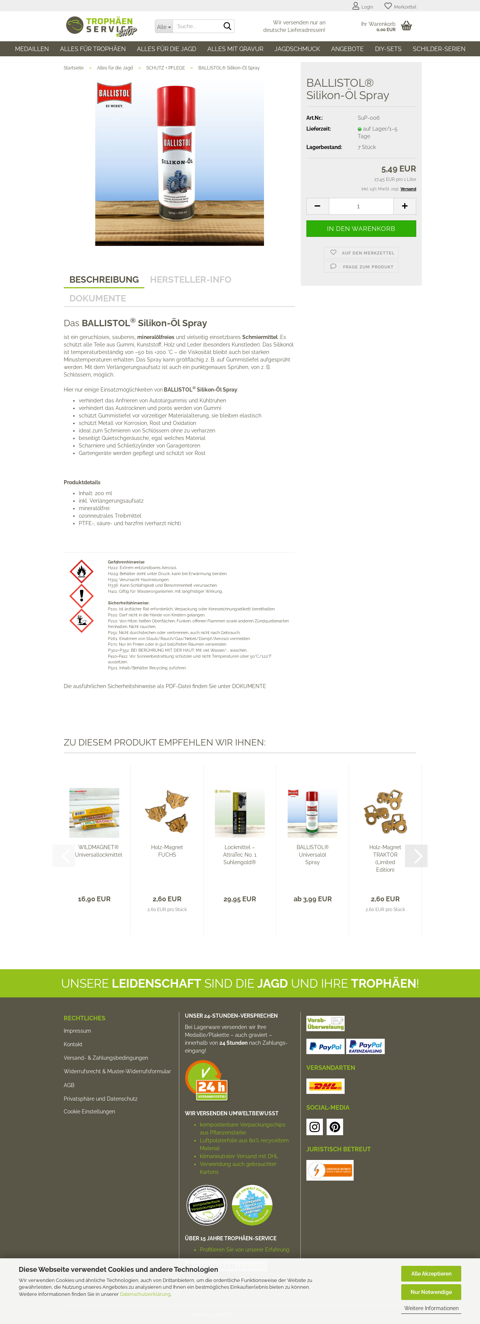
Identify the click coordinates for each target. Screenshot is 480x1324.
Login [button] (362, 6)
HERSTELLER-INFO (190, 279)
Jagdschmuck (297, 49)
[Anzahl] (361, 206)
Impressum (77, 1031)
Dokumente (97, 298)
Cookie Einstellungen (89, 1112)
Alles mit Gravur (235, 49)
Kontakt (73, 1044)
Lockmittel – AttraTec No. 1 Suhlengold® (239, 854)
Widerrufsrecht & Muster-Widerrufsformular (117, 1071)
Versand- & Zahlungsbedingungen (106, 1058)
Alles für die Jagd (166, 49)
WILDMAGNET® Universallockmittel (98, 851)
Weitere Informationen (431, 1308)
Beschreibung (104, 279)
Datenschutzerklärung (145, 1294)
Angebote (347, 49)
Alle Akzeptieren (431, 1274)
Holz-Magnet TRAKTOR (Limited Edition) (385, 858)
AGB (69, 1085)
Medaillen (32, 49)
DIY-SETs (388, 49)
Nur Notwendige (431, 1292)
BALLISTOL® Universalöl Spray (313, 854)
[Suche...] (163, 26)
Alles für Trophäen (93, 49)
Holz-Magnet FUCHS (167, 851)
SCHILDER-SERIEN (439, 49)
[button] (317, 206)
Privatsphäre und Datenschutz (101, 1099)
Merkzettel (400, 6)
